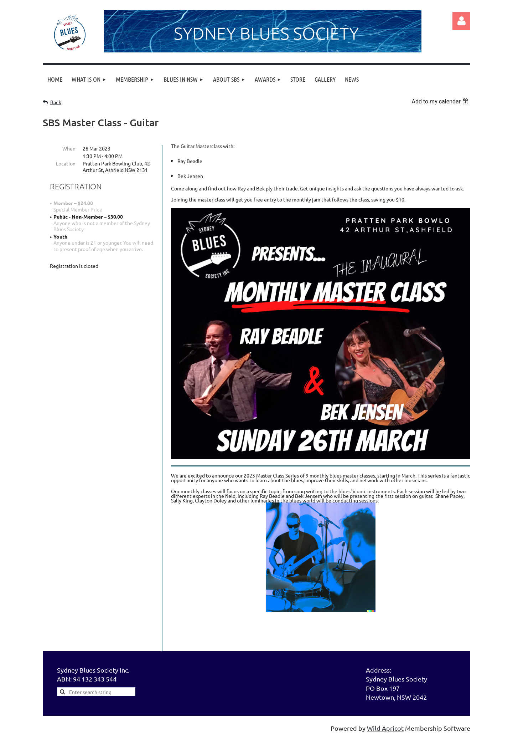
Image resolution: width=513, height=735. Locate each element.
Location (66, 163)
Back (55, 102)
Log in (461, 21)
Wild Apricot (385, 728)
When (69, 148)
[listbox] (440, 101)
